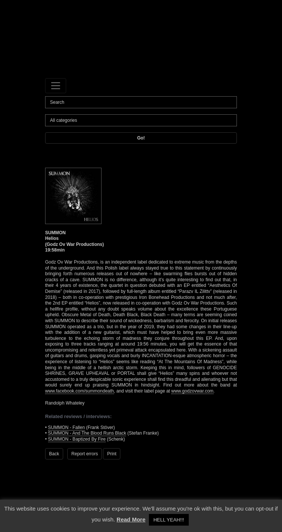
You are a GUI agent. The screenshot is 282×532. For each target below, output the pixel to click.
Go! (141, 138)
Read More (131, 519)
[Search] (141, 102)
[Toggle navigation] (55, 85)
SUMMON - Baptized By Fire (77, 439)
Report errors (84, 453)
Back (54, 453)
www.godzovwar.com (192, 391)
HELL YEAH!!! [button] (168, 520)
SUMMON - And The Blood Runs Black (87, 433)
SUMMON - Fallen (66, 427)
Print (112, 453)
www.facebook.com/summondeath (79, 391)
